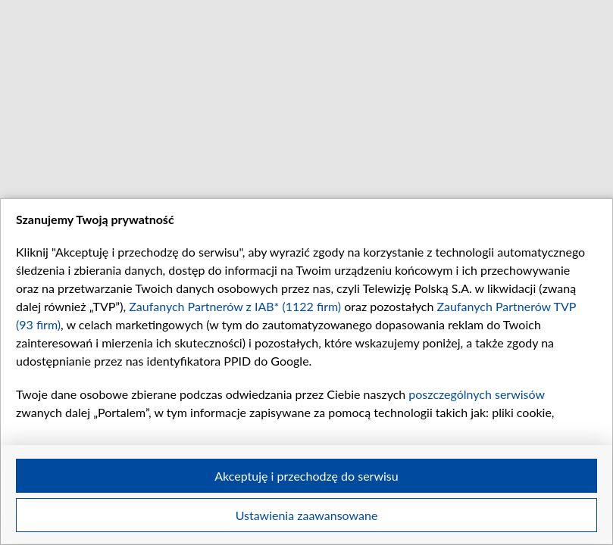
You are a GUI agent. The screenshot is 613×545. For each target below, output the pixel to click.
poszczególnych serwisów (476, 394)
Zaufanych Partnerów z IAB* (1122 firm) (235, 306)
